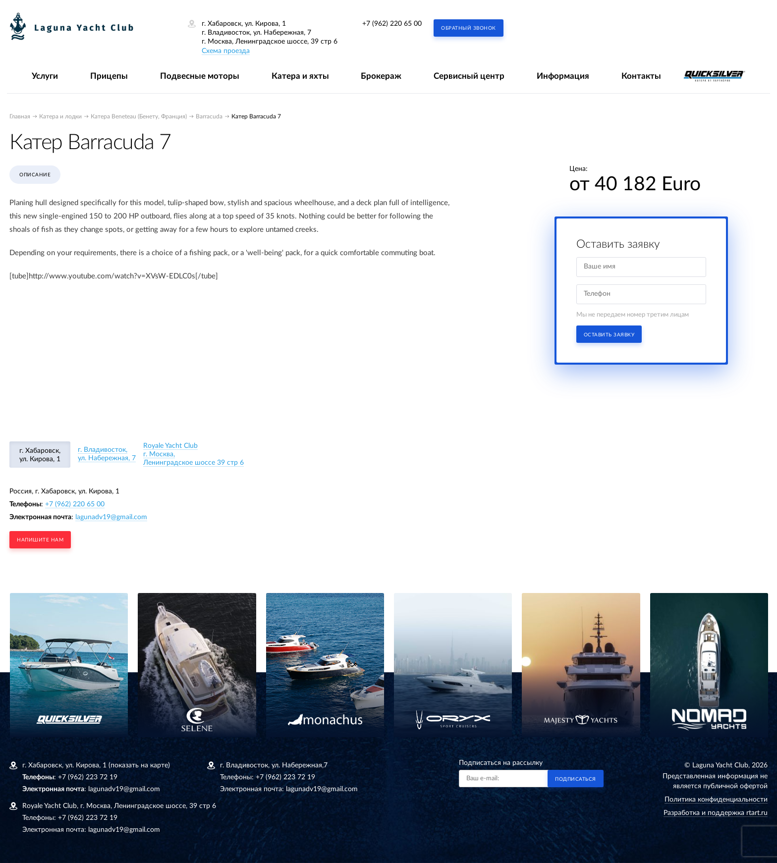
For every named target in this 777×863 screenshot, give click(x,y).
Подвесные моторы (199, 76)
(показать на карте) (139, 765)
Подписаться (575, 779)
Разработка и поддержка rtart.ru (716, 812)
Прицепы (109, 76)
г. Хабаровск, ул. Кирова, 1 (39, 455)
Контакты (641, 76)
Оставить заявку (609, 334)
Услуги (45, 76)
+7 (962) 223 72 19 (87, 777)
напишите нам (40, 540)
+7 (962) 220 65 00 (392, 23)
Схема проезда (226, 51)
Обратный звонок (468, 28)
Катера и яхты (300, 76)
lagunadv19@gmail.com (111, 517)
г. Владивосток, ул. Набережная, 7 (107, 454)
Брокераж (381, 76)
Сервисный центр (469, 76)
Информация (563, 76)
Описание (35, 174)
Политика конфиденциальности (716, 799)
